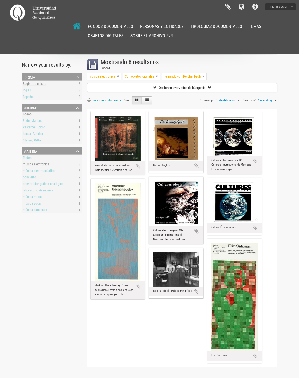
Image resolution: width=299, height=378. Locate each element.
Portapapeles (228, 7)
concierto (29, 178)
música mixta (32, 198)
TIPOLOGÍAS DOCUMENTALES (216, 26)
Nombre (30, 107)
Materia (30, 151)
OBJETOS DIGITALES (105, 35)
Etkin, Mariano (33, 121)
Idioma (241, 7)
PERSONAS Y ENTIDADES (161, 26)
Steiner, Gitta (32, 141)
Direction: (249, 100)
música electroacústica (39, 171)
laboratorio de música (38, 191)
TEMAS (255, 26)
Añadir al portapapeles (138, 166)
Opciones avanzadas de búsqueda (182, 88)
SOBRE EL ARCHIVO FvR (151, 35)
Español (28, 97)
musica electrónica (36, 165)
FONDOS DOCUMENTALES (110, 26)
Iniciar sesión (279, 6)
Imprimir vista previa (104, 100)
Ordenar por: (208, 100)
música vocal (32, 204)
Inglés (27, 91)
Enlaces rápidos (255, 7)
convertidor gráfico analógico (43, 184)
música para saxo (35, 211)
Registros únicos (34, 84)
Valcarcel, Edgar (34, 128)
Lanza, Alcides (33, 134)
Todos (27, 115)
